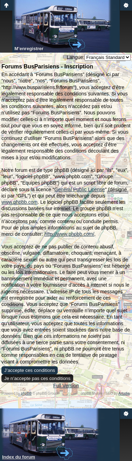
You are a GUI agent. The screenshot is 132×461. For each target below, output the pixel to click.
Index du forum (18, 457)
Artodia (124, 393)
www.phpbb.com (19, 202)
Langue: (75, 57)
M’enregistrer (28, 48)
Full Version (66, 385)
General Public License (79, 189)
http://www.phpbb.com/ (69, 234)
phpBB (26, 393)
